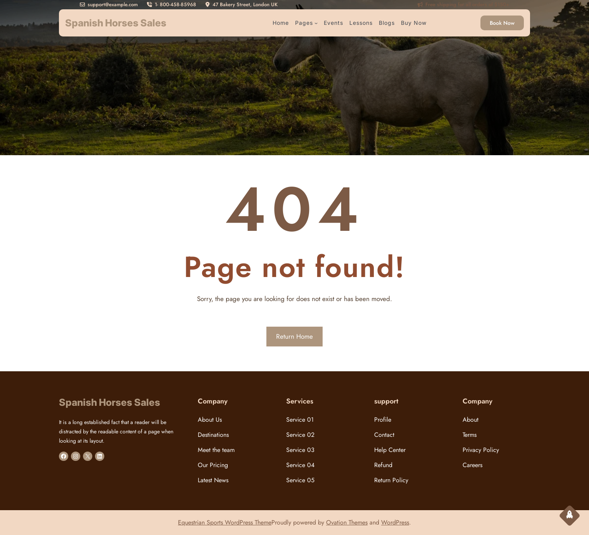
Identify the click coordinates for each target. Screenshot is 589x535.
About (470, 419)
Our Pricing (213, 465)
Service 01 (300, 419)
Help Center (390, 449)
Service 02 (300, 434)
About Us (210, 419)
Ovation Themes (347, 522)
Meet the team (216, 449)
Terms (470, 434)
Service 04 (300, 465)
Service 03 (300, 449)
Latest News (213, 480)
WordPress (395, 522)
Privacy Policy (481, 449)
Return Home (294, 336)
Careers (472, 465)
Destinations (213, 434)
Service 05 (300, 480)
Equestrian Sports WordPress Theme (224, 522)
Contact (384, 434)
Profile (382, 419)
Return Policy (391, 480)
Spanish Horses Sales (115, 23)
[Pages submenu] (316, 22)
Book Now (502, 23)
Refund (383, 465)
